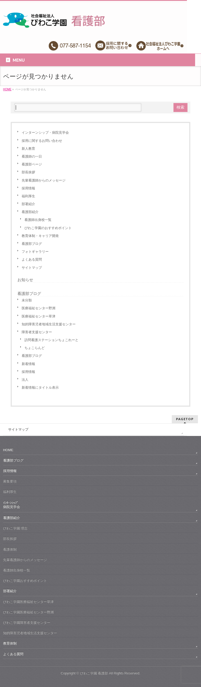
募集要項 (10, 481)
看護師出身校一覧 (37, 220)
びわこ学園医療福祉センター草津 (28, 602)
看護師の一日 (32, 156)
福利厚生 (28, 196)
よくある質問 (32, 259)
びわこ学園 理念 (15, 528)
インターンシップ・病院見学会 (45, 133)
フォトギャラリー (35, 252)
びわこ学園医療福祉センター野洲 (28, 612)
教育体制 (10, 643)
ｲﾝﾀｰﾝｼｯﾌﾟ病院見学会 (11, 505)
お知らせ (25, 280)
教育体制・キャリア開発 (40, 236)
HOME (8, 450)
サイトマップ (32, 268)
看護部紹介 (30, 212)
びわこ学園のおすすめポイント (48, 228)
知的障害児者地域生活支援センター (49, 324)
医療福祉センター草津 (38, 316)
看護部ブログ (32, 244)
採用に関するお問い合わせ (42, 141)
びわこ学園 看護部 (94, 673)
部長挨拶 (28, 172)
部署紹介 (28, 204)
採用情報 (28, 188)
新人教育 (28, 149)
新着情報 (28, 364)
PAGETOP (185, 419)
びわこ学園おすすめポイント (25, 581)
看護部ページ (32, 164)
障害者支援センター (37, 332)
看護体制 (10, 549)
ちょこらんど (34, 348)
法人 (25, 380)
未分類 (27, 300)
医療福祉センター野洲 (38, 308)
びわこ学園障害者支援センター (26, 623)
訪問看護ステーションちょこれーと (51, 340)
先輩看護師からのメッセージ (44, 180)
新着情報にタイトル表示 (40, 388)
